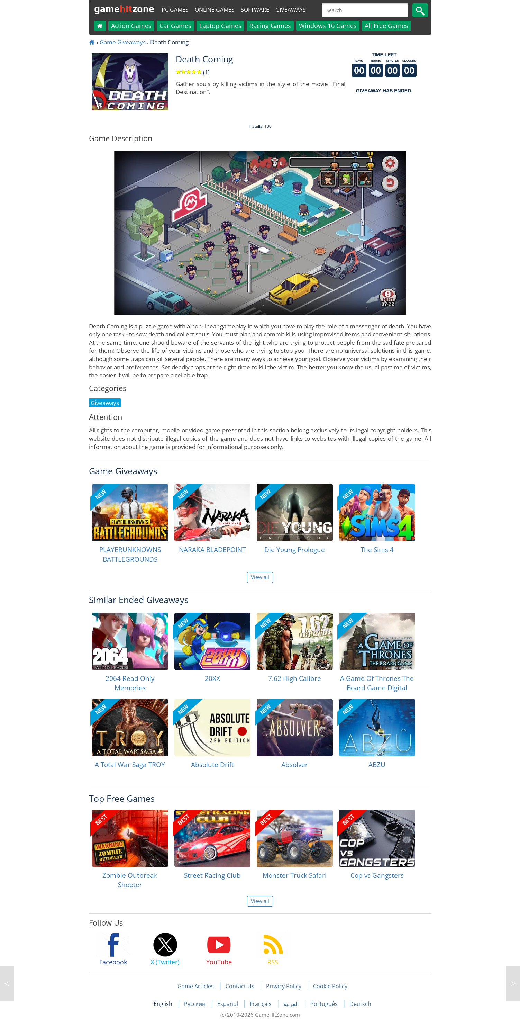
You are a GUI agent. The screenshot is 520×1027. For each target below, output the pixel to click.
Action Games (131, 25)
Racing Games (270, 25)
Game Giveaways (123, 42)
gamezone (124, 8)
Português (324, 1004)
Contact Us (240, 986)
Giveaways (290, 9)
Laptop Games (220, 25)
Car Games (175, 25)
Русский (195, 1004)
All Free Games (386, 25)
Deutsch (360, 1004)
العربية (291, 1004)
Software (255, 9)
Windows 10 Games (328, 25)
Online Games (215, 9)
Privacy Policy (283, 986)
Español (228, 1004)
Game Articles (195, 986)
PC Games (175, 9)
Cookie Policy (330, 986)
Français (261, 1004)
